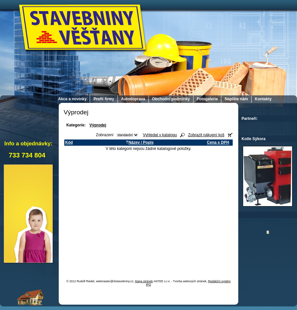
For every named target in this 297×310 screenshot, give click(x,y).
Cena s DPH (218, 142)
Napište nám (236, 99)
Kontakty (263, 99)
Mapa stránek (144, 281)
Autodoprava (133, 99)
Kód (69, 142)
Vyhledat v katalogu (160, 135)
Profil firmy (103, 99)
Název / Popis (139, 142)
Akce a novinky (72, 99)
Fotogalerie (207, 99)
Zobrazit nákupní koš (206, 135)
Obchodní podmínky (171, 99)
